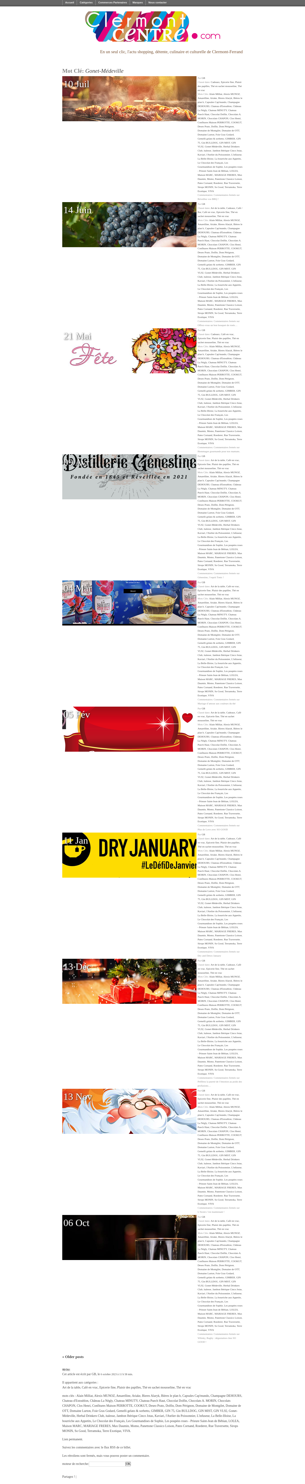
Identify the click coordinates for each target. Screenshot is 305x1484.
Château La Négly (101, 1400)
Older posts (73, 1357)
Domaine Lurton (206, 134)
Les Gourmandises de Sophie (144, 1421)
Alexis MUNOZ (231, 94)
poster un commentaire (134, 1455)
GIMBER (230, 138)
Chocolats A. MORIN (202, 1400)
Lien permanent (72, 1439)
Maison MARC (205, 175)
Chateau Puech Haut (152, 1400)
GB (203, 78)
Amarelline (203, 98)
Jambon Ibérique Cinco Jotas (227, 150)
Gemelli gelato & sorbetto (211, 138)
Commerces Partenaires (112, 2)
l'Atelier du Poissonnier (218, 154)
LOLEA (234, 170)
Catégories (86, 2)
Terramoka (230, 187)
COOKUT (236, 122)
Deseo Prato (204, 126)
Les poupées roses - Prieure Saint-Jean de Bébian (196, 1421)
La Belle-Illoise (205, 158)
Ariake (213, 98)
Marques (138, 2)
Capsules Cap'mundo (215, 102)
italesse (207, 150)
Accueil (69, 2)
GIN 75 (169, 1411)
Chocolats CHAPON (218, 118)
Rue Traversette (232, 183)
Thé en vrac (223, 216)
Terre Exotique (111, 1431)
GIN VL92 (220, 1411)
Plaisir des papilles (221, 338)
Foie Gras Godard (225, 134)
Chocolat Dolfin (218, 114)
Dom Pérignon (226, 126)
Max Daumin (120, 1426)
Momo (210, 179)
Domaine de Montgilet (209, 130)
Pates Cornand (205, 183)
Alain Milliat (215, 94)
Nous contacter (157, 2)
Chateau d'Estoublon (221, 106)
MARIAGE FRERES (225, 175)
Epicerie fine (227, 82)
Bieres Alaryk (225, 98)
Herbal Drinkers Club (90, 1416)
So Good (219, 187)
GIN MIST (224, 142)
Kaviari (201, 154)
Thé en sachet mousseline (224, 86)
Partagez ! (68, 1476)
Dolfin (214, 126)
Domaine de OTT (230, 130)
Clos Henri (235, 118)
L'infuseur (236, 154)
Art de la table (218, 208)
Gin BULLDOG (209, 142)
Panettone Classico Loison (228, 179)
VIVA (211, 191)
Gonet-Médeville (213, 146)
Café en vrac (208, 212)
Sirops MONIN (205, 187)
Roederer (218, 183)
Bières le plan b (171, 1395)
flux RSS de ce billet (117, 1447)
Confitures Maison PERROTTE (214, 122)
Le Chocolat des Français (210, 162)
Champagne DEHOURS (225, 1395)
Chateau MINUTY (217, 110)
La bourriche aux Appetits (228, 158)
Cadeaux (215, 82)
